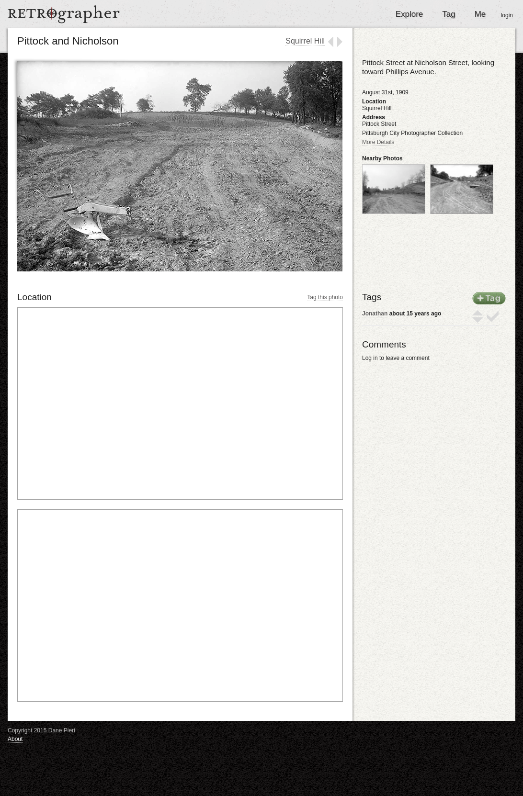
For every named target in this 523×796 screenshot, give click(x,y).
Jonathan (374, 313)
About (15, 739)
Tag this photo (325, 297)
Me (480, 14)
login (507, 15)
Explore (409, 14)
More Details (378, 142)
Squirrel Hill (305, 41)
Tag (448, 14)
